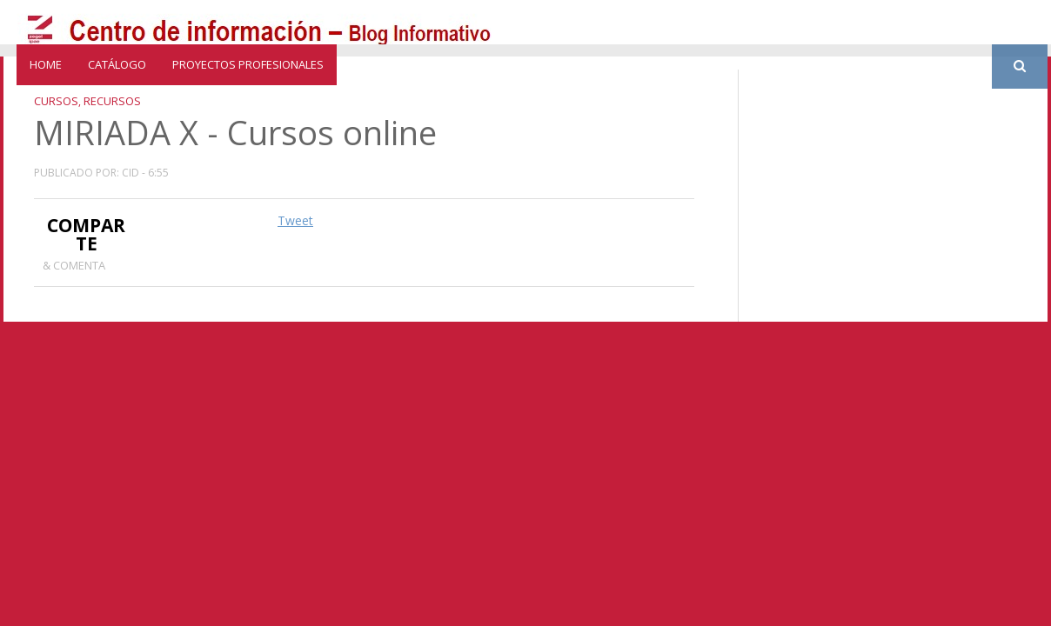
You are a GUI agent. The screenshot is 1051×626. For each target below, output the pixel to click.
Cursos (56, 101)
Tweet (295, 220)
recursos (112, 101)
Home (46, 64)
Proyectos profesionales (248, 64)
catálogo (117, 64)
